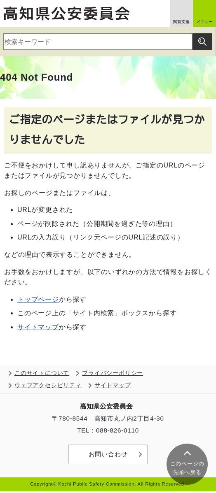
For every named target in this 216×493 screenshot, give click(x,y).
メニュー (204, 21)
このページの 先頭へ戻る (187, 467)
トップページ (38, 299)
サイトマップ (38, 326)
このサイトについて (41, 373)
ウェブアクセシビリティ (48, 385)
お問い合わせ (108, 454)
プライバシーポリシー (112, 373)
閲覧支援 (181, 21)
